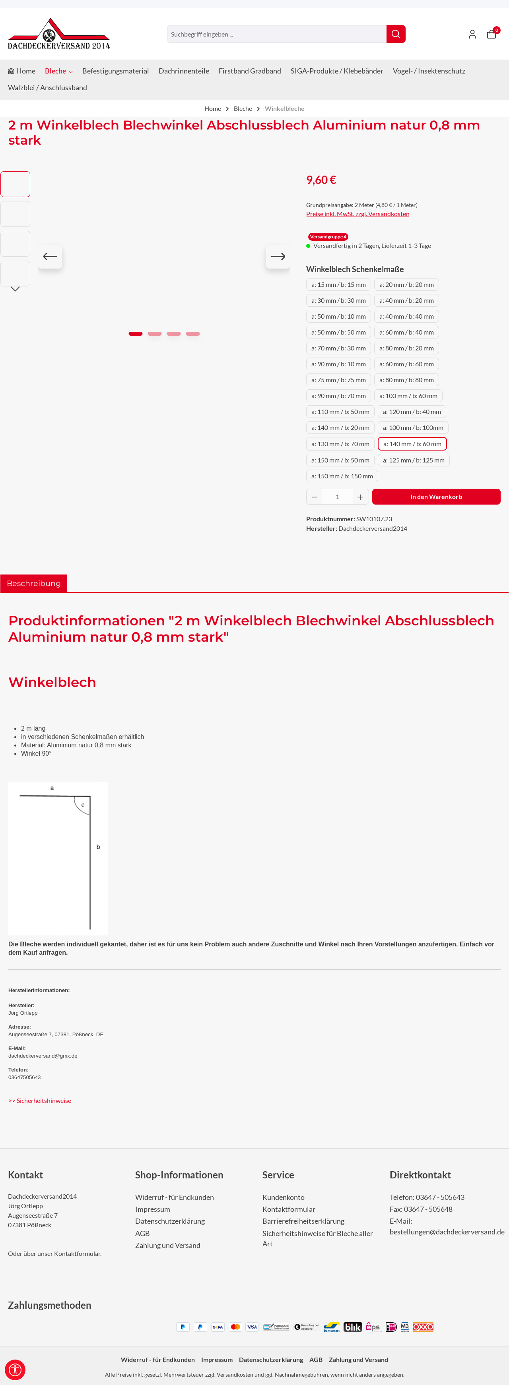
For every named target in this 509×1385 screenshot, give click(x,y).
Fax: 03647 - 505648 (421, 1209)
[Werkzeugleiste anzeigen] (15, 1370)
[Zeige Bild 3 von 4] (174, 334)
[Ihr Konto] (472, 34)
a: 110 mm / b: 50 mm (340, 411)
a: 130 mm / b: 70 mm (340, 443)
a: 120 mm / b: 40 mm (412, 411)
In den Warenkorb (436, 496)
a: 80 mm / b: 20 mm (406, 348)
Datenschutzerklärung (170, 1221)
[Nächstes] (278, 257)
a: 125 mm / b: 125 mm (414, 460)
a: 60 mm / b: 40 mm (406, 332)
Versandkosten (235, 1374)
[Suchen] (396, 34)
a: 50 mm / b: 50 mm (338, 332)
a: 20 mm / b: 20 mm (406, 284)
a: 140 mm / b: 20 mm (340, 427)
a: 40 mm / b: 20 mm (406, 300)
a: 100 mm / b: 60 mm (408, 395)
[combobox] (277, 34)
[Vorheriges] (50, 257)
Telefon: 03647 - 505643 (427, 1197)
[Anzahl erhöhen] (360, 497)
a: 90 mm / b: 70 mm (338, 395)
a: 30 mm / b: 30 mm (338, 300)
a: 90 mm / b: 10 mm (338, 364)
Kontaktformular (77, 1253)
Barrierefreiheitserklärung (303, 1221)
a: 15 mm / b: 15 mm (338, 284)
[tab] (33, 583)
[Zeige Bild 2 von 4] (154, 334)
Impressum (152, 1209)
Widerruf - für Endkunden (174, 1197)
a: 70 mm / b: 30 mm (338, 348)
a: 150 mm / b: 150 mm (342, 476)
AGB (142, 1233)
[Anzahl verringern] (314, 497)
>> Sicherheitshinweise (39, 1100)
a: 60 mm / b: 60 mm (406, 364)
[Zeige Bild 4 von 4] (193, 334)
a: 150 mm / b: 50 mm (340, 460)
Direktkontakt (420, 1174)
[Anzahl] (337, 497)
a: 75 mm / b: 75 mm (338, 379)
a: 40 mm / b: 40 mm (406, 316)
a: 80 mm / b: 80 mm (406, 379)
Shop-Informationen (179, 1174)
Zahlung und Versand (167, 1245)
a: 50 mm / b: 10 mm (338, 316)
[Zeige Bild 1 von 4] (135, 334)
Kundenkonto (283, 1197)
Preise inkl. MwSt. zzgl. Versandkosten (358, 213)
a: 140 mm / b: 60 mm (412, 443)
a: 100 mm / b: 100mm (413, 427)
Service (278, 1174)
